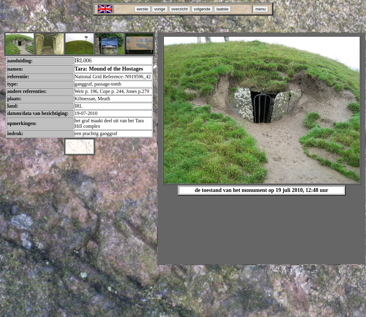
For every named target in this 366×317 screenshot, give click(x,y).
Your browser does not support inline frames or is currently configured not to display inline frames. (261, 148)
